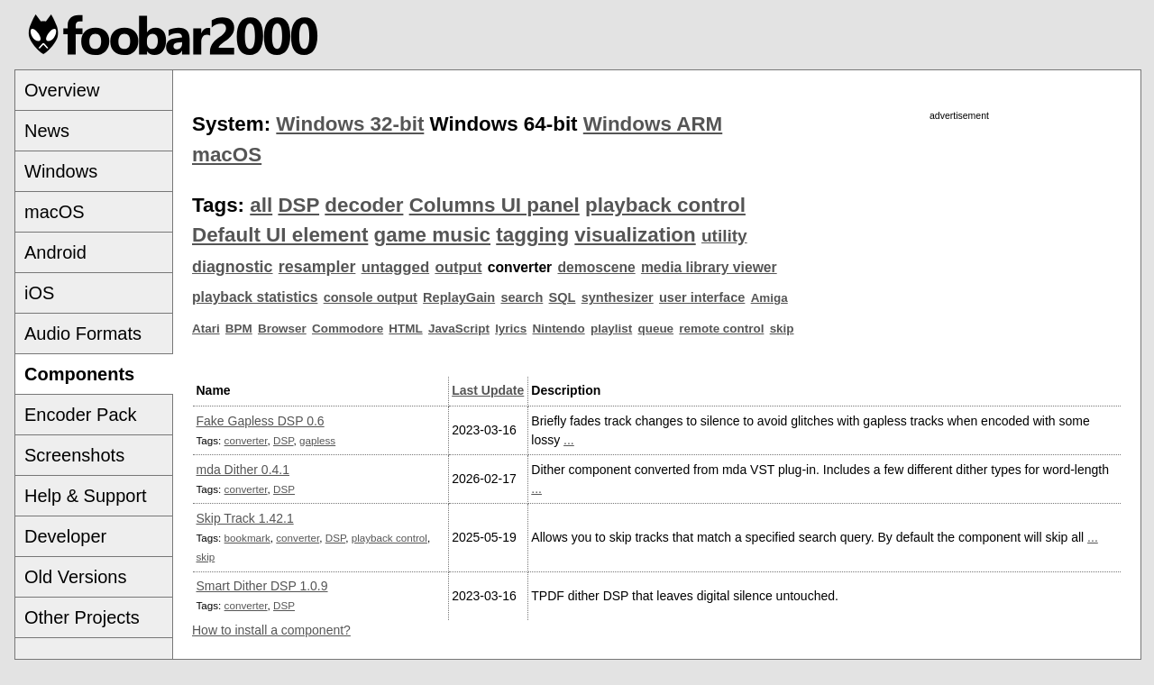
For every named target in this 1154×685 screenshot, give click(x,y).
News (46, 131)
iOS (39, 293)
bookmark (247, 537)
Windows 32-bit (350, 124)
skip (782, 328)
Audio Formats (83, 333)
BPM (238, 328)
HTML (405, 328)
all (261, 205)
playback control (665, 205)
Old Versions (75, 577)
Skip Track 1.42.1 (245, 518)
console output (370, 297)
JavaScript (459, 328)
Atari (206, 328)
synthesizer (618, 297)
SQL (562, 297)
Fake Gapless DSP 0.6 (261, 421)
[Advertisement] (959, 249)
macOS (54, 212)
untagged (396, 267)
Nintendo (559, 328)
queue (656, 328)
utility (724, 235)
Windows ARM (652, 124)
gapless (317, 440)
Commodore (347, 328)
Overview (61, 90)
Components (79, 374)
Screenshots (74, 455)
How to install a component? (271, 630)
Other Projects (82, 617)
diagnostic (232, 267)
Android (55, 252)
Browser (282, 328)
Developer (65, 536)
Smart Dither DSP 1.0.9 (262, 586)
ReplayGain (459, 297)
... (568, 440)
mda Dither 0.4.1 (243, 469)
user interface (702, 297)
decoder (364, 205)
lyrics (511, 328)
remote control (721, 328)
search (521, 297)
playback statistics (254, 297)
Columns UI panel (494, 205)
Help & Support (85, 496)
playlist (611, 328)
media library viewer (709, 267)
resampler (317, 267)
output (458, 267)
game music (432, 235)
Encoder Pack (80, 415)
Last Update (488, 390)
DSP (298, 205)
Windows (60, 171)
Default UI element (280, 235)
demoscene (596, 267)
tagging (532, 235)
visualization (634, 235)
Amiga (769, 298)
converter (246, 440)
